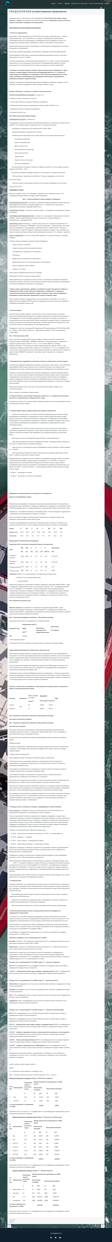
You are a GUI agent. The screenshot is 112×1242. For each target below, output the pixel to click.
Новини (67, 3)
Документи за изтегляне (79, 3)
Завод (53, 3)
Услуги (59, 3)
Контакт (107, 3)
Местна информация (96, 3)
